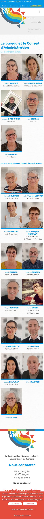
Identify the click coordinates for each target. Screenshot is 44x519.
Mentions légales (15, 1)
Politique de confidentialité (22, 509)
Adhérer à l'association (10, 6)
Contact (25, 6)
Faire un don (36, 6)
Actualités (27, 1)
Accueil (3, 1)
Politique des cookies (22, 515)
